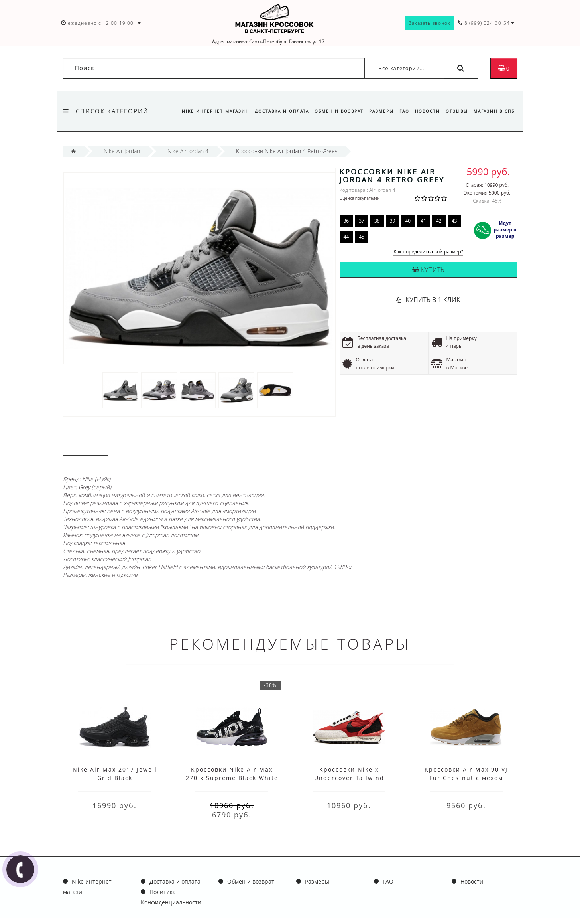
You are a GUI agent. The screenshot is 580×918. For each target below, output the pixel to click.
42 (439, 220)
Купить (428, 269)
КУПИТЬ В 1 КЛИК (432, 299)
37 (361, 220)
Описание (85, 447)
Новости (424, 111)
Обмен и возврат (332, 111)
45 (361, 236)
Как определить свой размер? (428, 252)
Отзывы (455, 111)
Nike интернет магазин (206, 111)
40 (408, 220)
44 (346, 236)
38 (377, 220)
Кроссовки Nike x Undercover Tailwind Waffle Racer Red (349, 778)
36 (346, 220)
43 (454, 220)
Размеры (376, 111)
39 (392, 220)
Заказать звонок (429, 23)
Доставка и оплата (274, 111)
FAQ (400, 111)
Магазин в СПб (494, 111)
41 (423, 220)
